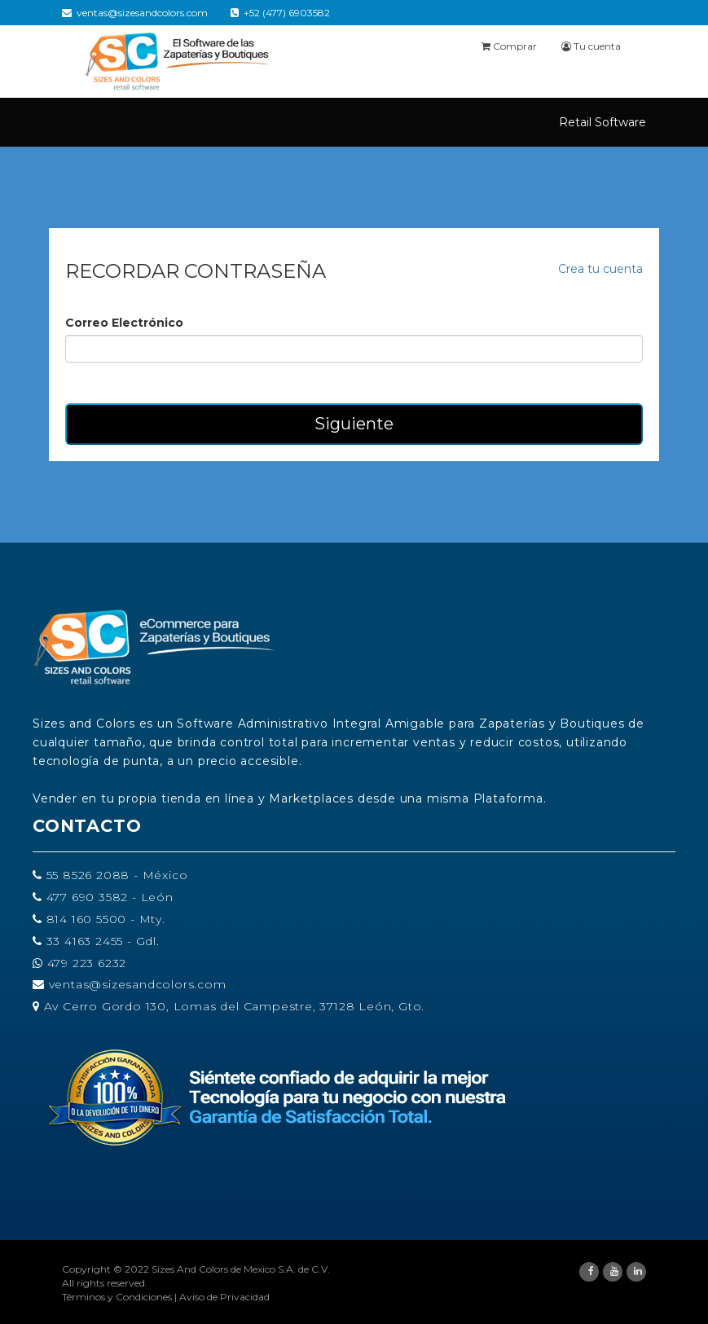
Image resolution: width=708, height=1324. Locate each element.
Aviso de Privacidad (224, 1297)
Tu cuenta (591, 46)
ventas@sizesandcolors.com (135, 13)
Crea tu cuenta (600, 269)
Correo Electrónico (124, 322)
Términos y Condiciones (117, 1297)
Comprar (509, 46)
